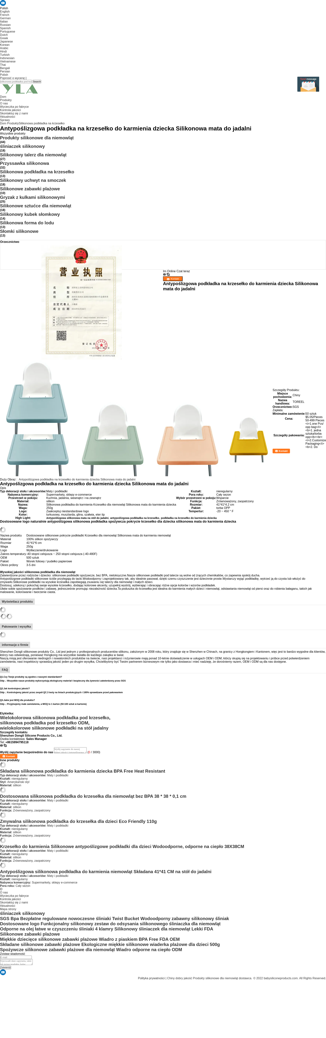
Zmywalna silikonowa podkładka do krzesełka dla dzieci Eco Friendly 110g (78, 821)
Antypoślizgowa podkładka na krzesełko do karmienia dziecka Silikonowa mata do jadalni (77, 479)
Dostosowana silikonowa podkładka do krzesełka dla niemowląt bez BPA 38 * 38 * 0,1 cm (93, 796)
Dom (3, 96)
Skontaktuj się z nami (14, 113)
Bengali (5, 68)
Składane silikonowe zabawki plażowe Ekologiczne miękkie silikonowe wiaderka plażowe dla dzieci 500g (110, 944)
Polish (4, 74)
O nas (4, 103)
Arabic (4, 48)
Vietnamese (8, 61)
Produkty (6, 100)
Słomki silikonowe (19, 231)
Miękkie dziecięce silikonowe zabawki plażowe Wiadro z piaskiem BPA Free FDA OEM (90, 939)
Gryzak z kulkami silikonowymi (32, 197)
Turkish (5, 54)
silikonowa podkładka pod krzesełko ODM (44, 722)
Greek (4, 38)
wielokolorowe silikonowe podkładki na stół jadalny (54, 728)
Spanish (5, 28)
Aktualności (7, 116)
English (5, 11)
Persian (5, 71)
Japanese (6, 41)
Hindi (3, 51)
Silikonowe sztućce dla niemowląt (35, 205)
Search (37, 81)
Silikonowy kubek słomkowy (30, 214)
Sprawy (5, 120)
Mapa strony (8, 909)
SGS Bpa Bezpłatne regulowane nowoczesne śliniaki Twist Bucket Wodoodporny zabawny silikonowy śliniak (114, 918)
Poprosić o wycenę (12, 78)
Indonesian (7, 58)
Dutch (4, 34)
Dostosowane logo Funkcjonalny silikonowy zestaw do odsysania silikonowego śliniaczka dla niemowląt (110, 923)
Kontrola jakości (10, 110)
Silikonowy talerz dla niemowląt (33, 154)
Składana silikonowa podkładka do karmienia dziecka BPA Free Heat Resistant (82, 771)
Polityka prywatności (151, 978)
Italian (4, 21)
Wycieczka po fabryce (14, 106)
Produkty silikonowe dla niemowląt (37, 137)
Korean (5, 44)
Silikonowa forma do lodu (27, 222)
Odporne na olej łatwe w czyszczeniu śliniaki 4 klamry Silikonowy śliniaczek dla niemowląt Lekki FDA (106, 928)
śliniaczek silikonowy (22, 146)
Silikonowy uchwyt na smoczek (33, 180)
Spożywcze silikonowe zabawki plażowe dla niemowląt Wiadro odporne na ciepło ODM (91, 949)
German (5, 18)
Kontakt (283, 451)
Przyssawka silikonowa (24, 163)
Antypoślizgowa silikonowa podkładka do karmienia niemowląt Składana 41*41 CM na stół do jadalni (105, 871)
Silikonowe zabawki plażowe (30, 188)
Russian (5, 24)
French (4, 14)
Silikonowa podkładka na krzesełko (41, 123)
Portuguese (7, 31)
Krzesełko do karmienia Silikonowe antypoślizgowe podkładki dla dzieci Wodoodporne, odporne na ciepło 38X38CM (122, 846)
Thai (3, 64)
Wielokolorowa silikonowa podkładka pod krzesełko (54, 717)
